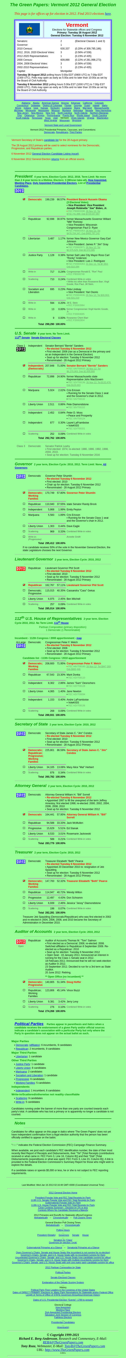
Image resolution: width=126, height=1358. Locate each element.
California (87, 103)
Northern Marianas (99, 113)
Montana (66, 110)
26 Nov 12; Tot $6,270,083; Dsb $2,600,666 (84, 370)
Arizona (65, 103)
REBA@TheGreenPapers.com (63, 1342)
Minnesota (30, 110)
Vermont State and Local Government (63, 125)
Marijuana (21, 1071)
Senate (75, 1235)
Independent (23, 1090)
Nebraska (78, 110)
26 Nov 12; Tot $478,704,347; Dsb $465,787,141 (83, 232)
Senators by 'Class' (63, 1240)
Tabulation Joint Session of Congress (63, 1315)
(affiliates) (34, 1045)
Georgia (78, 105)
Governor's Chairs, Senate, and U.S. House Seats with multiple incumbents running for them (63, 1260)
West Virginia (50, 120)
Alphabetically (41, 1217)
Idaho (104, 105)
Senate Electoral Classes (46, 337)
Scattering (21, 1098)
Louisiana (67, 108)
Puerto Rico (68, 115)
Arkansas (75, 103)
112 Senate (22, 337)
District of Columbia (52, 105)
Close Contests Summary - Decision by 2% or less (63, 1207)
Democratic (22, 1045)
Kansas (44, 108)
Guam (87, 105)
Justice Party (23, 1064)
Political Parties (29, 1024)
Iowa (35, 108)
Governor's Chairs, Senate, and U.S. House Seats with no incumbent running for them (63, 1255)
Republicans (62, 132)
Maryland (87, 108)
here (108, 13)
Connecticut (22, 105)
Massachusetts (101, 108)
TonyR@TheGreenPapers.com (84, 1346)
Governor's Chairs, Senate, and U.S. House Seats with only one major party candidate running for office (63, 1262)
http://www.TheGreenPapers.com (67, 1350)
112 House (61, 623)
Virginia (90, 118)
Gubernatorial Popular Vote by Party (63, 1202)
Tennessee (37, 118)
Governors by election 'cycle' (63, 1242)
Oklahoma (29, 115)
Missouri (56, 110)
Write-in (20, 1102)
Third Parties (75, 132)
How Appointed (97, 180)
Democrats (49, 132)
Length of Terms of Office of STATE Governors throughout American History (63, 1295)
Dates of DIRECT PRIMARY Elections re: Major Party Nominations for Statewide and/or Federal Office (63, 1292)
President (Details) (46, 1235)
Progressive (22, 1079)
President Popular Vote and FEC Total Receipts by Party (63, 1197)
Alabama (26, 103)
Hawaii (96, 105)
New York (50, 113)
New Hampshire (103, 110)
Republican (22, 1048)
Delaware (35, 105)
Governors (64, 1235)
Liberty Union (23, 1067)
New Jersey (23, 113)
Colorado (99, 103)
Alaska (36, 103)
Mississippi (43, 110)
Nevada (89, 110)
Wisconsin (64, 120)
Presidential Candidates (63, 1322)
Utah (55, 118)
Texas (48, 118)
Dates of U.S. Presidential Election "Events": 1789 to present (63, 1300)
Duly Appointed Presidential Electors (55, 183)
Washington (102, 118)
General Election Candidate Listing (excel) (55, 153)
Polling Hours (62, 1230)
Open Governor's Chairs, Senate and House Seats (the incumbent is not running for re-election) (63, 1252)
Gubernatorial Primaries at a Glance (44, 1247)
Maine (77, 108)
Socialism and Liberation (29, 1075)
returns (55, 159)
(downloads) (63, 1327)
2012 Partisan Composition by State (63, 1267)
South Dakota (22, 118)
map (79, 638)
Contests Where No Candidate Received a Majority (63, 1210)
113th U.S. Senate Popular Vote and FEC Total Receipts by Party (63, 1200)
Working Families (25, 1082)
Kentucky (55, 108)
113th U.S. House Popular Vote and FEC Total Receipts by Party (63, 1205)
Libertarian (22, 1056)
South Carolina (99, 115)
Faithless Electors (63, 1317)
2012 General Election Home (63, 1192)
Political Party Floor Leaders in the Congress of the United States (63, 1290)
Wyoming (76, 120)
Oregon (40, 115)
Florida (67, 105)
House (85, 1235)
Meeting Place (23, 183)
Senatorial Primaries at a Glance (83, 1247)
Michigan (18, 110)
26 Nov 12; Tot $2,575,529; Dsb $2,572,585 (83, 248)
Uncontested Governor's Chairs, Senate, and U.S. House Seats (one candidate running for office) (63, 1257)
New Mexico (37, 113)
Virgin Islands (77, 118)
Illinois (18, 108)
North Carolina (65, 113)
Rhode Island (83, 115)
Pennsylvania (53, 115)
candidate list (51, 140)
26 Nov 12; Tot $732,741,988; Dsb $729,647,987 (83, 212)
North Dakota (80, 113)
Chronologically (60, 1217)
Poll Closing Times (82, 1217)
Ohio (19, 115)
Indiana (27, 108)
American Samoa (50, 103)
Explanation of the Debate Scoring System (63, 1282)
